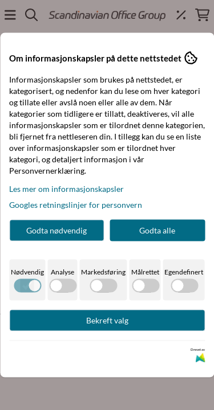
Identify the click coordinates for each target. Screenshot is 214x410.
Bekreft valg (107, 320)
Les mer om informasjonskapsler (66, 189)
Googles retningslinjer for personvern (75, 205)
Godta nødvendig (56, 230)
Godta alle (157, 230)
